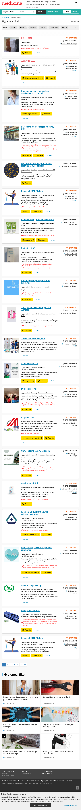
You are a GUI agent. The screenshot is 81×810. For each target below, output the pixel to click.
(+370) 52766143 (70, 613)
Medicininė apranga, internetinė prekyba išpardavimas (39, 326)
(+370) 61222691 (70, 451)
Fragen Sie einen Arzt (40, 4)
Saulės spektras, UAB (13, 781)
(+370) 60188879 (70, 194)
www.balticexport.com (46, 783)
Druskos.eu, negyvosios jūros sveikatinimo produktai (35, 92)
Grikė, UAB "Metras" (30, 610)
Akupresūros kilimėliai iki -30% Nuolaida (35, 530)
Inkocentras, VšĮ (29, 389)
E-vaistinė (26, 155)
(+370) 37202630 (70, 130)
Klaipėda (33, 27)
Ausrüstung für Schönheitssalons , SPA (43, 65)
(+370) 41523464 (70, 341)
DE (75, 2)
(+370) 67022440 (70, 163)
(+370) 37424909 (70, 420)
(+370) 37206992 (70, 486)
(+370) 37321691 (70, 251)
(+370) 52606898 (70, 64)
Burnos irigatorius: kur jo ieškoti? (57, 697)
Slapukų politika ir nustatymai (49, 781)
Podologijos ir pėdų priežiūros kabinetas (35, 281)
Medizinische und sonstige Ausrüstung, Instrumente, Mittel (39, 344)
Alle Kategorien (46, 2)
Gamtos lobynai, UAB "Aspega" (36, 451)
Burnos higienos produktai (31, 433)
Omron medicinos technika (32, 438)
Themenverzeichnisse (8, 776)
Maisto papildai (28, 240)
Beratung (24, 99)
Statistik (61, 781)
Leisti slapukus (40, 805)
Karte (75, 12)
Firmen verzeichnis (33, 2)
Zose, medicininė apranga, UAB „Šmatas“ (36, 308)
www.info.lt (5, 783)
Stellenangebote (54, 4)
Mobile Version (47, 773)
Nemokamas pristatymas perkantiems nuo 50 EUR (38, 235)
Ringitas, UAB (27, 417)
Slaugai (25, 211)
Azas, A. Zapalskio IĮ (31, 585)
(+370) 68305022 (70, 310)
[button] (76, 28)
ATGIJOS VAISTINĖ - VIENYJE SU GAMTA (35, 499)
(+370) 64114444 (70, 550)
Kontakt (23, 781)
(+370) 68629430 (70, 41)
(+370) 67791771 (70, 641)
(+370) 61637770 (70, 220)
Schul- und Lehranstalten (45, 393)
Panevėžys (54, 27)
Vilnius (13, 27)
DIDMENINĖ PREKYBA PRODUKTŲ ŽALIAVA (36, 48)
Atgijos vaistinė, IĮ (29, 483)
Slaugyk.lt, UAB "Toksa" (32, 191)
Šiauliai (42, 27)
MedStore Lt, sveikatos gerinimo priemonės (36, 548)
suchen (41, 12)
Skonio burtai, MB (29, 363)
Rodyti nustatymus (71, 805)
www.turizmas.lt (33, 783)
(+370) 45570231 (70, 588)
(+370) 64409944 (70, 283)
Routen (37, 53)
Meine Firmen (32, 7)
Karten (54, 2)
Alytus (64, 27)
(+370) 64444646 (70, 515)
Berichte (29, 4)
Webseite (26, 53)
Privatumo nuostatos (33, 781)
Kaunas (22, 27)
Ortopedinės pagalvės (30, 572)
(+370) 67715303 (70, 364)
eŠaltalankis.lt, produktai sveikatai (37, 219)
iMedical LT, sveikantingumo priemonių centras (34, 513)
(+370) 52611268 (70, 392)
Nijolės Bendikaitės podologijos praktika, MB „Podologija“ (36, 164)
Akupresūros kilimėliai (30, 535)
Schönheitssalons (26, 67)
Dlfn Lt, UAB (26, 38)
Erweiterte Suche (52, 12)
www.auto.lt (23, 783)
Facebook (50, 78)
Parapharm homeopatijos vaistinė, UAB (37, 128)
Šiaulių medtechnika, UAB (33, 338)
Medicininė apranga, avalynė (32, 78)
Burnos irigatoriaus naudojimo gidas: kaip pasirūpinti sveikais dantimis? (20, 698)
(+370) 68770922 (70, 94)
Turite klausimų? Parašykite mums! (33, 109)
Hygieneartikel (25, 42)
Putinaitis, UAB (28, 248)
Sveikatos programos (30, 114)
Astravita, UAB (28, 61)
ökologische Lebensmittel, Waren (41, 97)
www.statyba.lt (14, 783)
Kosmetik (34, 133)
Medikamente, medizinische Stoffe (32, 197)
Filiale (74, 70)
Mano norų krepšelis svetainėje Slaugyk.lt (35, 207)
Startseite (5, 773)
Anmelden (68, 781)
